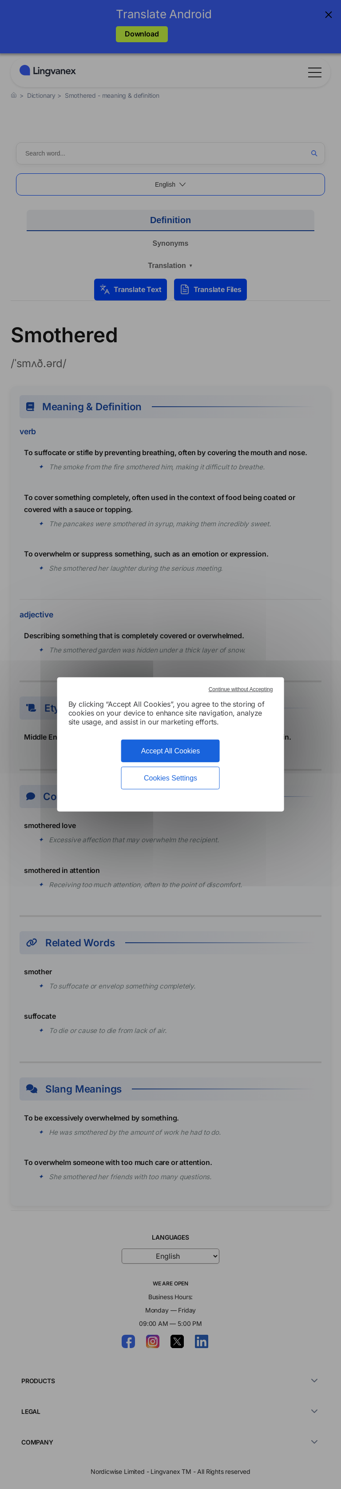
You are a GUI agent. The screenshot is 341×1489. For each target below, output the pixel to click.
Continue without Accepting (241, 689)
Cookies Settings (170, 778)
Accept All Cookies (170, 751)
